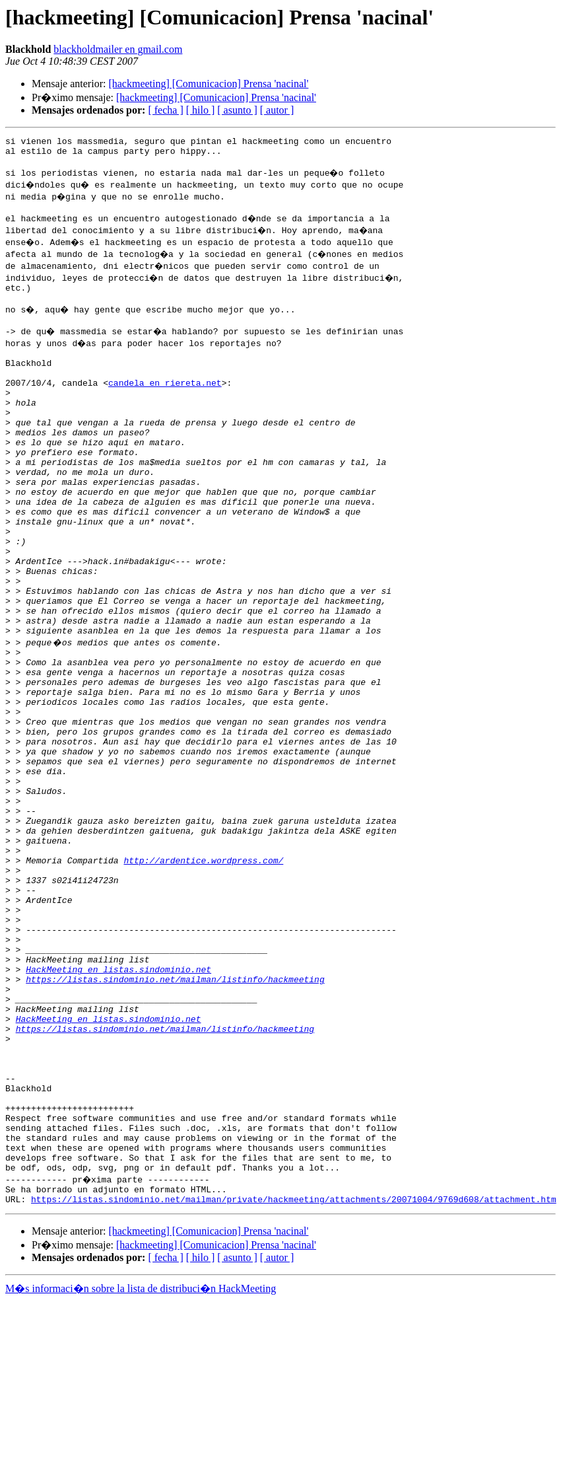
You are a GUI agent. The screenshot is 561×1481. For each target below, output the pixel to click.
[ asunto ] (237, 110)
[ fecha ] (165, 110)
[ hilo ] (200, 110)
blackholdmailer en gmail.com (117, 49)
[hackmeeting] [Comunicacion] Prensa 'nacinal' (208, 83)
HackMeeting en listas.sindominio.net (118, 1106)
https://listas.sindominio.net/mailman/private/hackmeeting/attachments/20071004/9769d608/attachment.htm (293, 1379)
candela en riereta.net (165, 404)
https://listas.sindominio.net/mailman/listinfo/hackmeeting (175, 1118)
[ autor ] (277, 110)
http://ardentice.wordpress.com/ (203, 975)
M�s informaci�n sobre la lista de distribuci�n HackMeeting (140, 1468)
